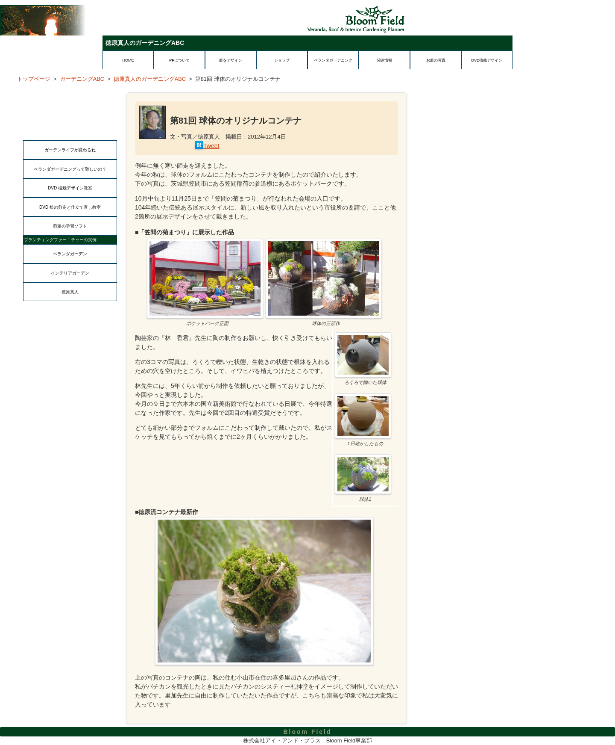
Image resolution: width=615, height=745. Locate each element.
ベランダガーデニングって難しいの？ (70, 169)
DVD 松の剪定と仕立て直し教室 (70, 207)
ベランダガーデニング (333, 60)
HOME (128, 60)
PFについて (179, 60)
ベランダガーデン (70, 253)
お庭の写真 (435, 60)
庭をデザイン (230, 60)
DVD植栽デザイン (486, 60)
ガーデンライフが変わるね (70, 150)
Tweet (211, 145)
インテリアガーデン (70, 273)
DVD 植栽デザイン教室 (70, 188)
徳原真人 (70, 292)
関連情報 (384, 60)
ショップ (282, 60)
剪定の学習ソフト (70, 226)
